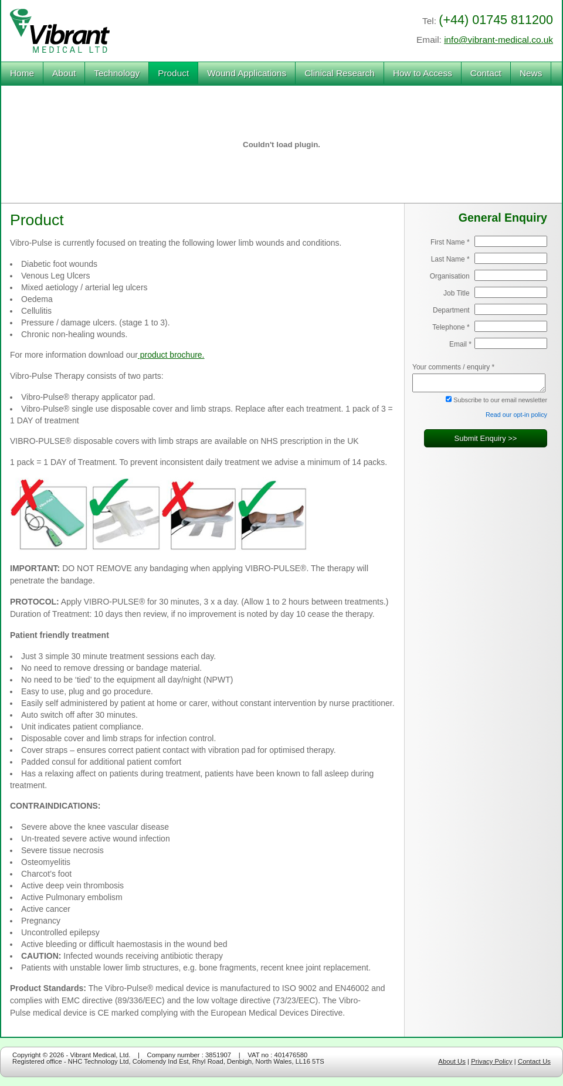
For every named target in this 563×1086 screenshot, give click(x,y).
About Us (452, 1061)
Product (173, 73)
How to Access (422, 73)
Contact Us (534, 1061)
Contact (485, 73)
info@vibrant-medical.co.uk (498, 40)
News (531, 73)
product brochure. (171, 354)
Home (22, 73)
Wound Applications (246, 73)
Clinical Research (339, 73)
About (64, 73)
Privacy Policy (492, 1061)
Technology (117, 73)
